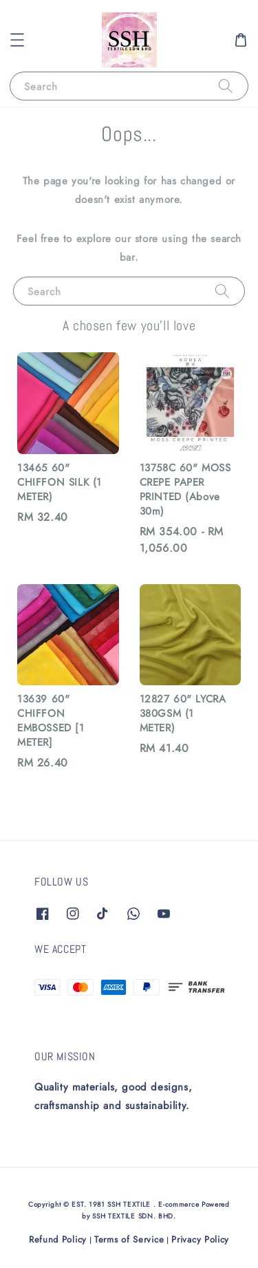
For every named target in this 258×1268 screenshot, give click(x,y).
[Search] (226, 85)
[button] (17, 40)
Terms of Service (129, 1239)
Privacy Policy (200, 1239)
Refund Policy (58, 1239)
